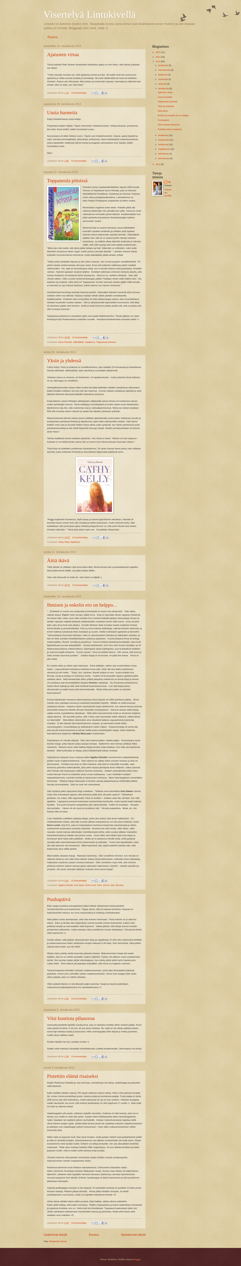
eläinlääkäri (78, 342)
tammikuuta (164, 158)
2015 (158, 52)
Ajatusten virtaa (63, 54)
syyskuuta (163, 79)
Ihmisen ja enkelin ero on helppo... (82, 605)
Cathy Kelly (63, 542)
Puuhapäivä (58, 899)
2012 (158, 164)
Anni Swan (79, 885)
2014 (158, 57)
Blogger (137, 1259)
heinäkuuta (163, 88)
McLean (120, 885)
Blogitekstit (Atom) (58, 1241)
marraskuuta (164, 70)
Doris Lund (90, 885)
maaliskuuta (164, 149)
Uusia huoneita (62, 112)
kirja (113, 885)
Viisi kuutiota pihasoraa (71, 1018)
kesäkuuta (163, 135)
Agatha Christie (65, 885)
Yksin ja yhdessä (64, 360)
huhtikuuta (163, 144)
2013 (158, 61)
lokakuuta (163, 74)
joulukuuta (163, 65)
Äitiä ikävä (58, 560)
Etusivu (53, 37)
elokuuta (162, 84)
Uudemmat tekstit (55, 1234)
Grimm (106, 885)
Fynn (99, 885)
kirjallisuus (90, 342)
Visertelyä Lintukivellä (90, 14)
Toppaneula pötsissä (67, 180)
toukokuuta (163, 140)
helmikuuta (163, 153)
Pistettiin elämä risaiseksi (72, 1076)
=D (169, 182)
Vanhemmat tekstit (133, 1234)
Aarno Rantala (65, 342)
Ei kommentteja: (79, 93)
